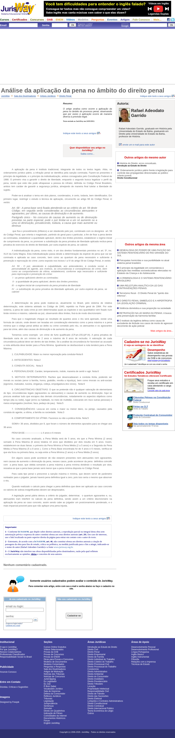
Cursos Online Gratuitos (55, 647)
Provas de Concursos (54, 654)
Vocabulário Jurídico (53, 689)
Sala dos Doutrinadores (25, 96)
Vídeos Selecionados (54, 649)
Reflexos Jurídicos (52, 696)
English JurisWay (52, 723)
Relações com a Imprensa (143, 662)
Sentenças (49, 706)
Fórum (47, 720)
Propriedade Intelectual (98, 689)
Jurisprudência (50, 703)
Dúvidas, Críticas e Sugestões (14, 687)
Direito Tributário (95, 684)
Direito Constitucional (97, 703)
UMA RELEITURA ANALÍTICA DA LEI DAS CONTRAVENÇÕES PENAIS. (140, 287)
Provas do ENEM (52, 657)
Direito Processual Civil (98, 664)
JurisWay (5, 96)
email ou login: (15, 606)
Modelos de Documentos (55, 662)
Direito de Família (96, 657)
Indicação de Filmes (53, 713)
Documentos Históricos (54, 718)
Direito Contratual (96, 706)
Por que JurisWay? (9, 649)
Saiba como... (87, 153)
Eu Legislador (50, 681)
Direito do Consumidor (98, 676)
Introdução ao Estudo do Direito (102, 647)
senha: (10, 616)
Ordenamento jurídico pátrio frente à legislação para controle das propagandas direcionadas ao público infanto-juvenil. (145, 173)
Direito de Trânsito (96, 693)
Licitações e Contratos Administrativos (105, 701)
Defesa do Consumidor (54, 693)
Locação (91, 686)
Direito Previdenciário (97, 681)
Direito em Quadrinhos (54, 711)
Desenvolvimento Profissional (145, 649)
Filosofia (135, 659)
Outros (91, 713)
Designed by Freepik (9, 702)
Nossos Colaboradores (10, 652)
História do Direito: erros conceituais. (138, 163)
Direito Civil (93, 649)
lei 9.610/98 (23, 531)
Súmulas (48, 708)
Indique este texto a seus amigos (157, 96)
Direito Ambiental (95, 674)
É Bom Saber (50, 686)
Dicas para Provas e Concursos (58, 659)
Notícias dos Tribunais (54, 674)
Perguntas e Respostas (55, 666)
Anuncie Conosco (8, 672)
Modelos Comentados (54, 664)
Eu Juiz (47, 684)
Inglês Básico (137, 654)
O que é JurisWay (8, 647)
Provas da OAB (51, 652)
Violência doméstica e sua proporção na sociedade (145, 308)
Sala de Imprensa (52, 691)
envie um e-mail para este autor (139, 144)
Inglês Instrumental (140, 657)
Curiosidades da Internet (55, 716)
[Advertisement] (87, 56)
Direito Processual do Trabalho (102, 666)
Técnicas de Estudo (140, 664)
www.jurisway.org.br (63, 547)
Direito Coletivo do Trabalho (100, 662)
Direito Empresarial (96, 654)
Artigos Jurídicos (48, 96)
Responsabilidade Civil (98, 691)
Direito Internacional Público (101, 708)
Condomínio (93, 669)
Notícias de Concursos (54, 676)
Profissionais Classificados (12, 654)
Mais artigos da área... (161, 330)
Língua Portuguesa (140, 652)
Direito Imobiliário (96, 679)
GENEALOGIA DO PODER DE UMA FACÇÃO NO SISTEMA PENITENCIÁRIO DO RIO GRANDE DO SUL (143, 253)
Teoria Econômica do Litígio (100, 711)
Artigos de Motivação (53, 671)
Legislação (49, 701)
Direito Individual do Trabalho (101, 659)
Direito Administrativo (97, 671)
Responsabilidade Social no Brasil (16, 657)
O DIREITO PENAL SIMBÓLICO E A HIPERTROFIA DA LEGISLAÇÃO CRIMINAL (144, 302)
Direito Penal (65, 96)
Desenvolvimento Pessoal (143, 647)
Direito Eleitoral (95, 698)
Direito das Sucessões (98, 696)
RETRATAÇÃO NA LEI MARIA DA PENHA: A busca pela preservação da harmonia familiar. (144, 314)
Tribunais (48, 698)
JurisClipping (50, 679)
